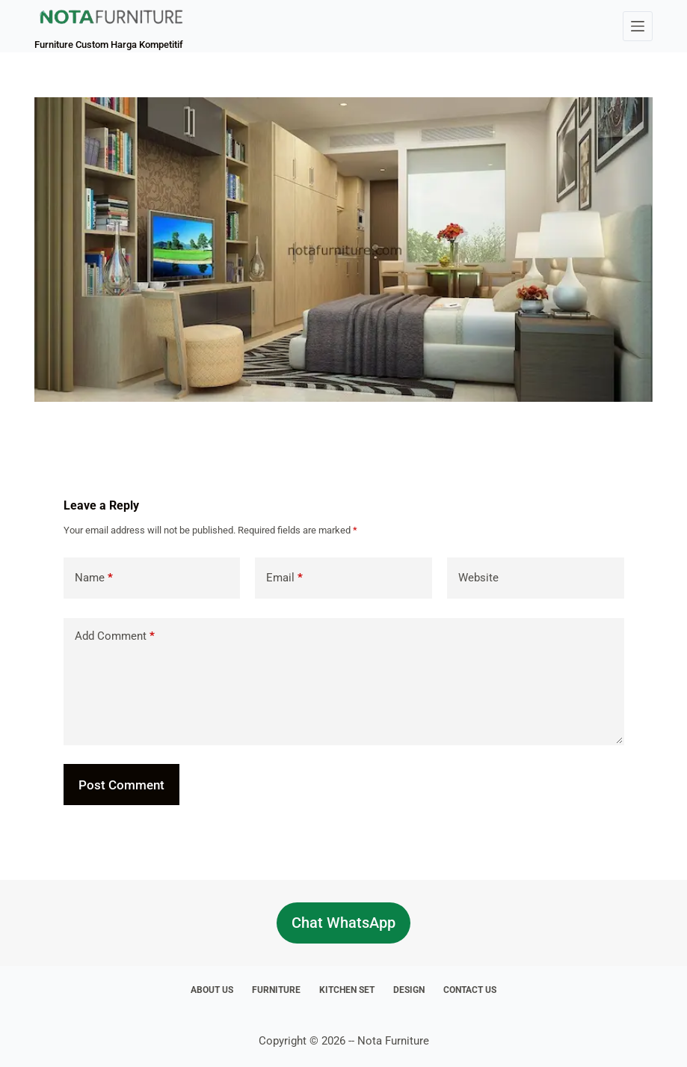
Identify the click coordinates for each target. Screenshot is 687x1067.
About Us (212, 990)
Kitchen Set (347, 990)
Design (409, 990)
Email (284, 578)
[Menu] (638, 26)
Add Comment (115, 636)
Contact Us (469, 990)
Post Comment (121, 784)
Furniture (276, 990)
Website (478, 577)
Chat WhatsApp (343, 923)
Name (94, 578)
